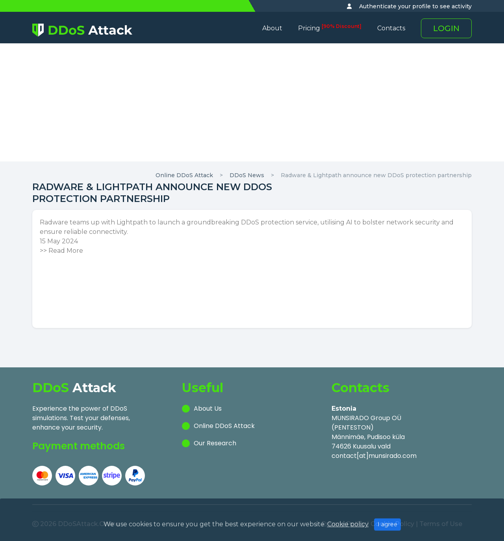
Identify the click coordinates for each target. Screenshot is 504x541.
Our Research (215, 443)
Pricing (329, 28)
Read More (65, 250)
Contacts (391, 28)
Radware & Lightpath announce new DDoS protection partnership (376, 175)
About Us (208, 408)
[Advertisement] (252, 102)
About (272, 28)
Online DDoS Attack (184, 175)
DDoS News (247, 175)
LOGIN (446, 28)
